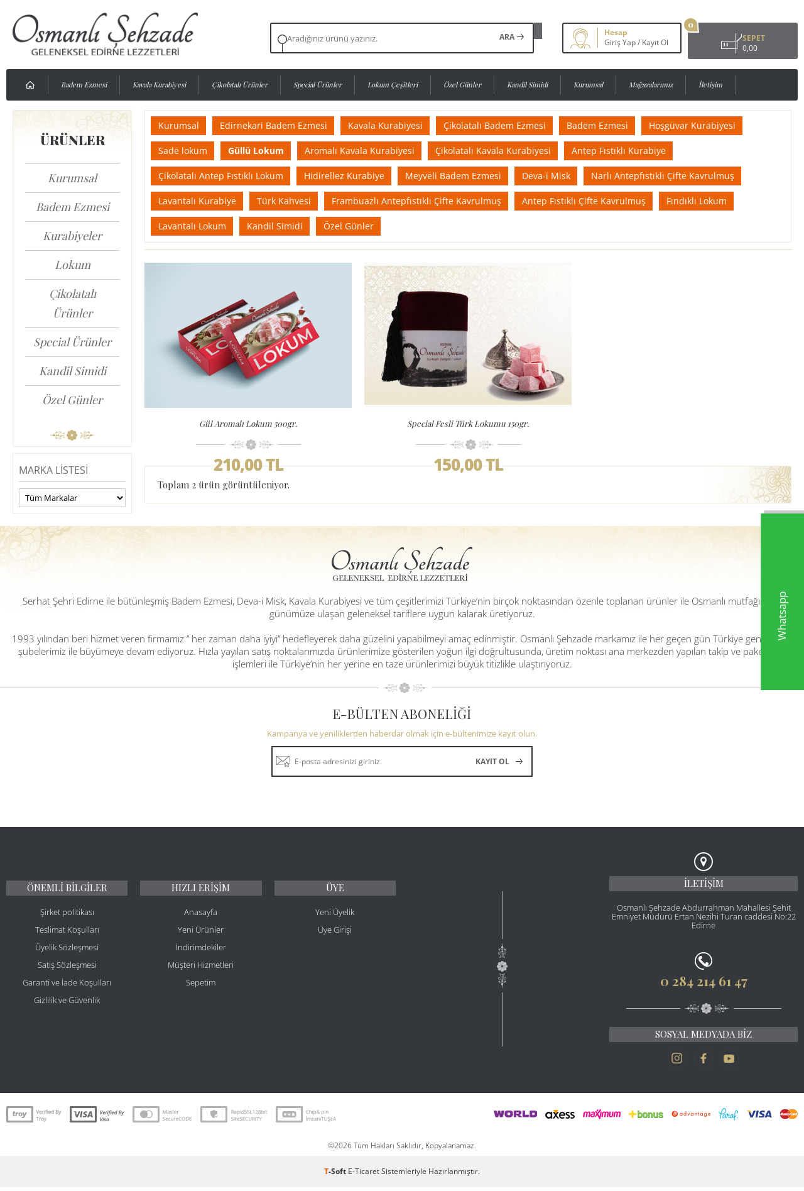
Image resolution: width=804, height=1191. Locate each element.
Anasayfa (200, 918)
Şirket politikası (67, 918)
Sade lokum (184, 150)
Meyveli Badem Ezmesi (464, 176)
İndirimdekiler (201, 953)
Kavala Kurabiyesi (159, 84)
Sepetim (200, 988)
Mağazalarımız (651, 84)
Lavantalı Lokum (194, 226)
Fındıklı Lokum (716, 201)
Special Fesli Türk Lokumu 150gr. (468, 423)
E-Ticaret (363, 1175)
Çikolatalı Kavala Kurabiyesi (508, 150)
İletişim (710, 84)
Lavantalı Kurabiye (199, 201)
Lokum (72, 264)
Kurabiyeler (72, 235)
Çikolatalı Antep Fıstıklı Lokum (222, 176)
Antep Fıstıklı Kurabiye (638, 150)
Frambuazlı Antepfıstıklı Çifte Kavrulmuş (427, 201)
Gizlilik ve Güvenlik (67, 1006)
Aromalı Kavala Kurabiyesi (370, 150)
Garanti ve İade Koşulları (67, 988)
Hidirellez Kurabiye (350, 176)
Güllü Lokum (262, 150)
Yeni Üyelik (334, 918)
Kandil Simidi (527, 84)
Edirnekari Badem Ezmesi (280, 125)
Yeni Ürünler (201, 935)
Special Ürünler (317, 84)
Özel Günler (462, 84)
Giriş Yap (598, 43)
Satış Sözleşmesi (67, 971)
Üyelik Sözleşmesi (67, 953)
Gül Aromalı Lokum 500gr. (248, 423)
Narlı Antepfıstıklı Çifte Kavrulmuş (682, 176)
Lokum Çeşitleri (392, 84)
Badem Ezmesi (84, 84)
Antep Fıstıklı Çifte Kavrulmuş (599, 201)
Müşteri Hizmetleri (201, 971)
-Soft (336, 1175)
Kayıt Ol (633, 43)
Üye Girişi (335, 935)
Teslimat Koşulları (67, 935)
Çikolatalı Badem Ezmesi (510, 125)
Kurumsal (588, 84)
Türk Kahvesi (290, 201)
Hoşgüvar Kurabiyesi (716, 125)
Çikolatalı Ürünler (240, 84)
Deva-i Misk (561, 176)
